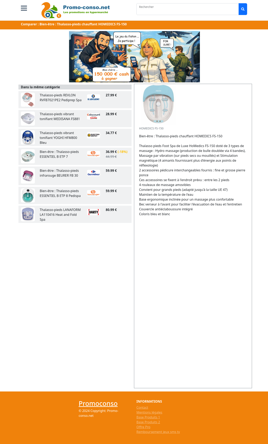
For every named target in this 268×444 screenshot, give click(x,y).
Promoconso (98, 403)
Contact (142, 407)
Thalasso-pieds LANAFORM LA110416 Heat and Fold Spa (60, 214)
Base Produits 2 (148, 422)
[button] (24, 8)
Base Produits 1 (148, 417)
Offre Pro (143, 427)
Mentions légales (149, 412)
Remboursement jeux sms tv (158, 432)
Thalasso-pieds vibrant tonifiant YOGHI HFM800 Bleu (58, 138)
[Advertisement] (175, 302)
